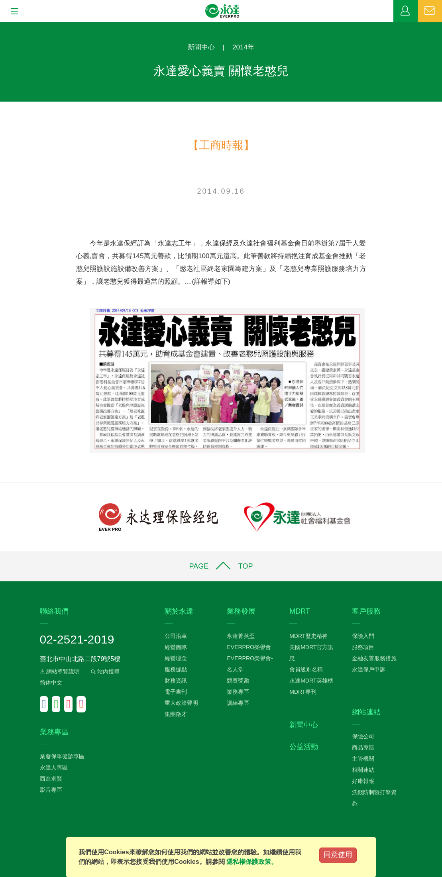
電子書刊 (176, 692)
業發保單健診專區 (62, 756)
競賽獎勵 (238, 680)
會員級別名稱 (306, 669)
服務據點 (176, 669)
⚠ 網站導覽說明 (60, 671)
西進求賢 (51, 778)
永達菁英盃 (241, 636)
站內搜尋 (104, 671)
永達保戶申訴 (368, 669)
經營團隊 (176, 647)
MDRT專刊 (302, 692)
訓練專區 (238, 703)
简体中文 (51, 682)
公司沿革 (176, 636)
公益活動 (303, 747)
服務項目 (363, 647)
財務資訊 (176, 680)
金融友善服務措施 (374, 658)
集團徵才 (176, 714)
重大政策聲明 (181, 703)
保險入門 (363, 636)
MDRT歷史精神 (308, 636)
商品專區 (363, 747)
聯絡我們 (430, 11)
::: (2, 26)
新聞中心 (201, 47)
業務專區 (405, 11)
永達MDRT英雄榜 (311, 680)
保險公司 (363, 736)
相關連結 (363, 770)
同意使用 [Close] (338, 855)
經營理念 (176, 658)
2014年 (243, 47)
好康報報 (363, 781)
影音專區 (51, 790)
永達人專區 (54, 767)
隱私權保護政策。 (251, 861)
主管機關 (363, 758)
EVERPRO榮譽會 (249, 647)
